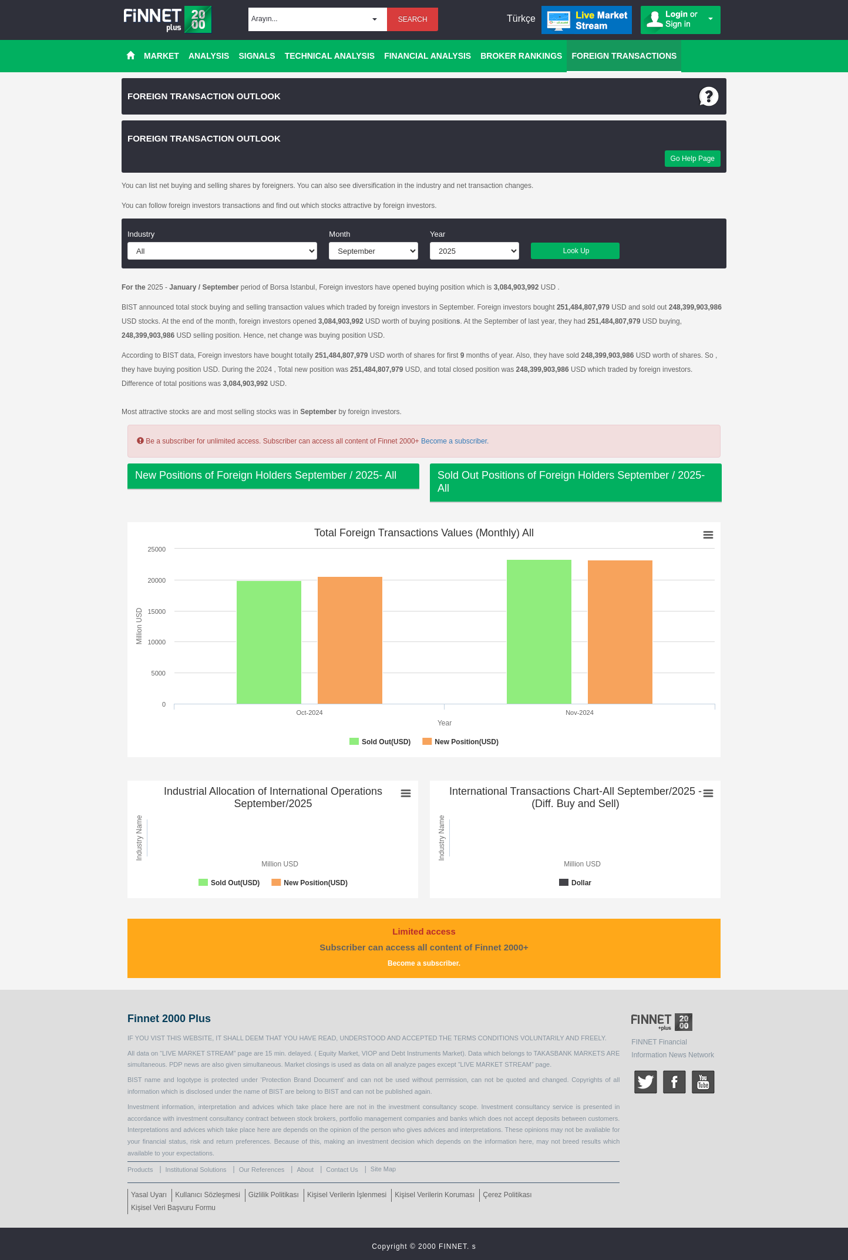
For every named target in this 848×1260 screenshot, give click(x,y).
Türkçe (521, 18)
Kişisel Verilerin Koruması (435, 1195)
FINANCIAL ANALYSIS (427, 56)
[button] (317, 19)
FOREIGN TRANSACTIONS (624, 56)
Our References (262, 1169)
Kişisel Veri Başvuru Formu (173, 1208)
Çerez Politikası (507, 1195)
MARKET (161, 56)
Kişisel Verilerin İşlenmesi (346, 1195)
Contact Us (342, 1169)
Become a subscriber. (455, 441)
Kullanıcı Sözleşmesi (207, 1195)
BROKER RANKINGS (521, 56)
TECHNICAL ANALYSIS (330, 56)
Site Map (383, 1168)
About (305, 1169)
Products (140, 1169)
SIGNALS (256, 56)
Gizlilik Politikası (273, 1195)
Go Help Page (693, 158)
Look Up (575, 251)
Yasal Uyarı (149, 1195)
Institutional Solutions (196, 1169)
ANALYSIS (209, 56)
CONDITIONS (497, 1037)
